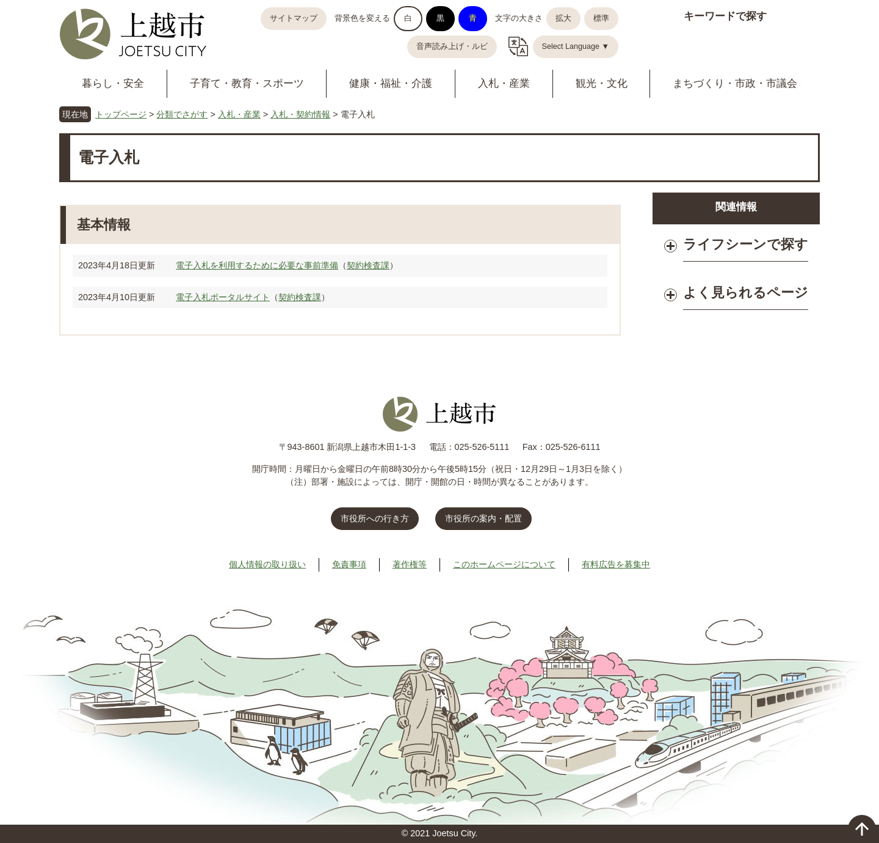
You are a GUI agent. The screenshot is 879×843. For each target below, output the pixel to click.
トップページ (120, 114)
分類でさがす (182, 114)
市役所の (483, 518)
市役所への (375, 518)
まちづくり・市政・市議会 (735, 83)
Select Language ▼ (576, 46)
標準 (601, 18)
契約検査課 (368, 265)
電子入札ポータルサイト (223, 297)
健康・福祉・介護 (390, 83)
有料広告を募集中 (616, 564)
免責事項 (349, 564)
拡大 (563, 18)
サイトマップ (293, 18)
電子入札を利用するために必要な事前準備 (257, 265)
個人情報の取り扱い (267, 564)
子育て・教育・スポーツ (247, 83)
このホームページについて (504, 564)
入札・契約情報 (300, 114)
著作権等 (409, 564)
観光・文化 (602, 83)
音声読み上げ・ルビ (452, 46)
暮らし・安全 (113, 83)
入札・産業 (504, 83)
